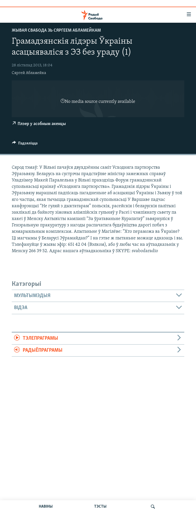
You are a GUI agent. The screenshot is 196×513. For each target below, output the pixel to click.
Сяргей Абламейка (29, 73)
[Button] (25, 144)
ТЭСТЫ (100, 507)
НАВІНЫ (46, 507)
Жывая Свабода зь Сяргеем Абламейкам (56, 30)
